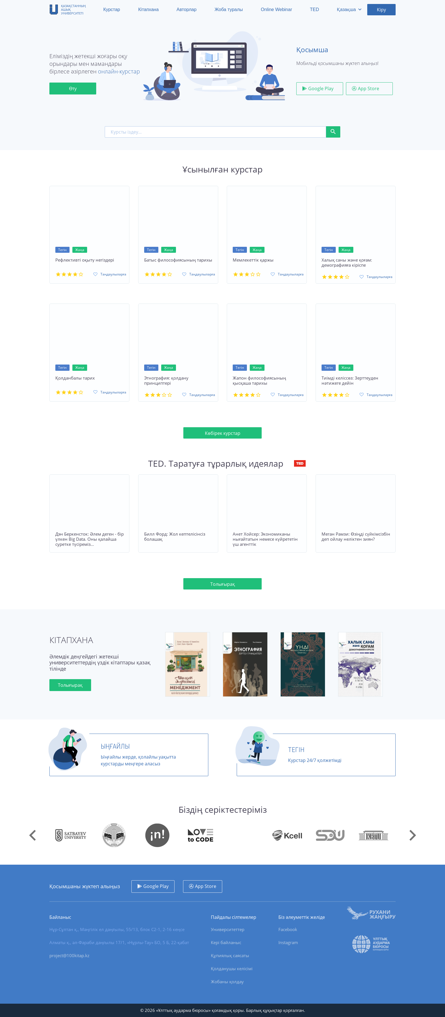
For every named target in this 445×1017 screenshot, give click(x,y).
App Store (368, 88)
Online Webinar (276, 9)
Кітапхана (148, 9)
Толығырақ (222, 584)
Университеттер (227, 929)
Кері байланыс (226, 942)
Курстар (111, 9)
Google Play (320, 88)
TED (314, 9)
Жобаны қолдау (227, 981)
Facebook (287, 929)
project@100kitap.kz (69, 955)
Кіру (381, 10)
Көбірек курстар (222, 433)
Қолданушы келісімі (232, 968)
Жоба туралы (229, 9)
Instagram (288, 942)
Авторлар (186, 9)
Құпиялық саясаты (230, 955)
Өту (73, 88)
